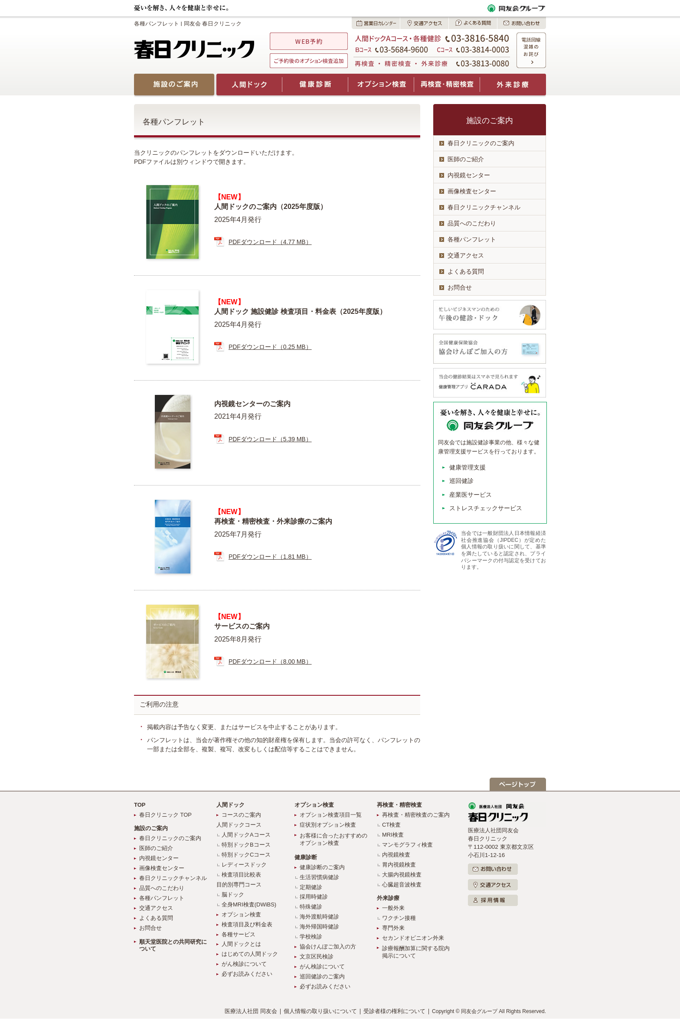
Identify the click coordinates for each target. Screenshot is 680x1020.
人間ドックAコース (246, 834)
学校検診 (311, 936)
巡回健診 (461, 480)
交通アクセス (466, 255)
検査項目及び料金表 (247, 924)
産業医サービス (470, 494)
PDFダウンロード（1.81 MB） (270, 556)
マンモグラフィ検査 (407, 844)
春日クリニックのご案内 (481, 143)
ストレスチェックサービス (485, 508)
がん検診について (244, 964)
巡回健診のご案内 (322, 976)
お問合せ (460, 287)
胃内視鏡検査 (399, 864)
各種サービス (238, 934)
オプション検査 (241, 914)
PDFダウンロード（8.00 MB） (270, 661)
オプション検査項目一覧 (331, 814)
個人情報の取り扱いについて (320, 1011)
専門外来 (393, 928)
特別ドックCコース (246, 854)
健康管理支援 (467, 467)
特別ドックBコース (246, 844)
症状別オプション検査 (328, 824)
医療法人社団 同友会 (251, 1011)
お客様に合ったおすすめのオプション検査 (333, 839)
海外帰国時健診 (319, 926)
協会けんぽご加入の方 (328, 946)
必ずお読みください (247, 974)
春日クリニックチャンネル (484, 207)
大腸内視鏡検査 (402, 874)
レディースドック (244, 864)
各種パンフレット (472, 239)
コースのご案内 (241, 814)
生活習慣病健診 (319, 877)
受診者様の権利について (394, 1011)
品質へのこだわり (472, 223)
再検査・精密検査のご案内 (416, 814)
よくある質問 (466, 271)
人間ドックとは (241, 944)
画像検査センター (472, 191)
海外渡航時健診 (319, 916)
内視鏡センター (469, 175)
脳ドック (233, 894)
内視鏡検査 (396, 854)
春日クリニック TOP (165, 814)
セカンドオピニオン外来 (413, 938)
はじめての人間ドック (250, 954)
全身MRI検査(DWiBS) (249, 904)
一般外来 (393, 908)
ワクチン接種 (399, 918)
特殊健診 (311, 906)
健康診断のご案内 (322, 867)
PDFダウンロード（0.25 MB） (270, 346)
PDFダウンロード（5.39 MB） (270, 439)
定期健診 (311, 887)
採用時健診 (314, 896)
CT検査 (391, 824)
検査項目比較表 (241, 874)
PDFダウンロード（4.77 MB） (270, 241)
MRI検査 (393, 834)
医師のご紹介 (466, 159)
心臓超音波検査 (402, 884)
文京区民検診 (316, 956)
